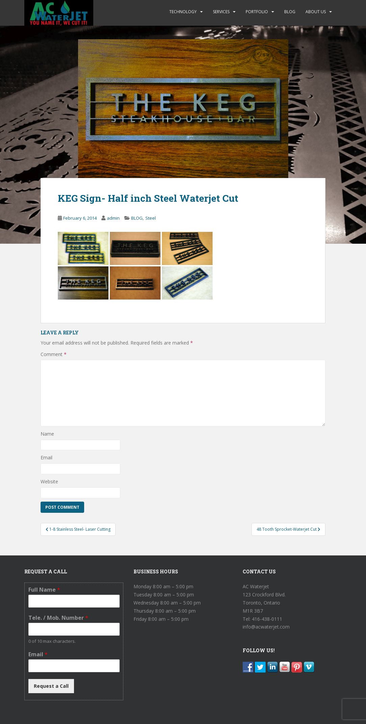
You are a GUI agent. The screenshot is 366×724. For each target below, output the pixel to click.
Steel (150, 218)
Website (49, 481)
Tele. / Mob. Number (58, 617)
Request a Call (51, 686)
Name (47, 434)
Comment (54, 354)
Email (46, 457)
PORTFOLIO (257, 12)
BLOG (289, 12)
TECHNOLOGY (183, 12)
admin (113, 218)
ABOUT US (316, 12)
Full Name (44, 589)
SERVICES (221, 12)
